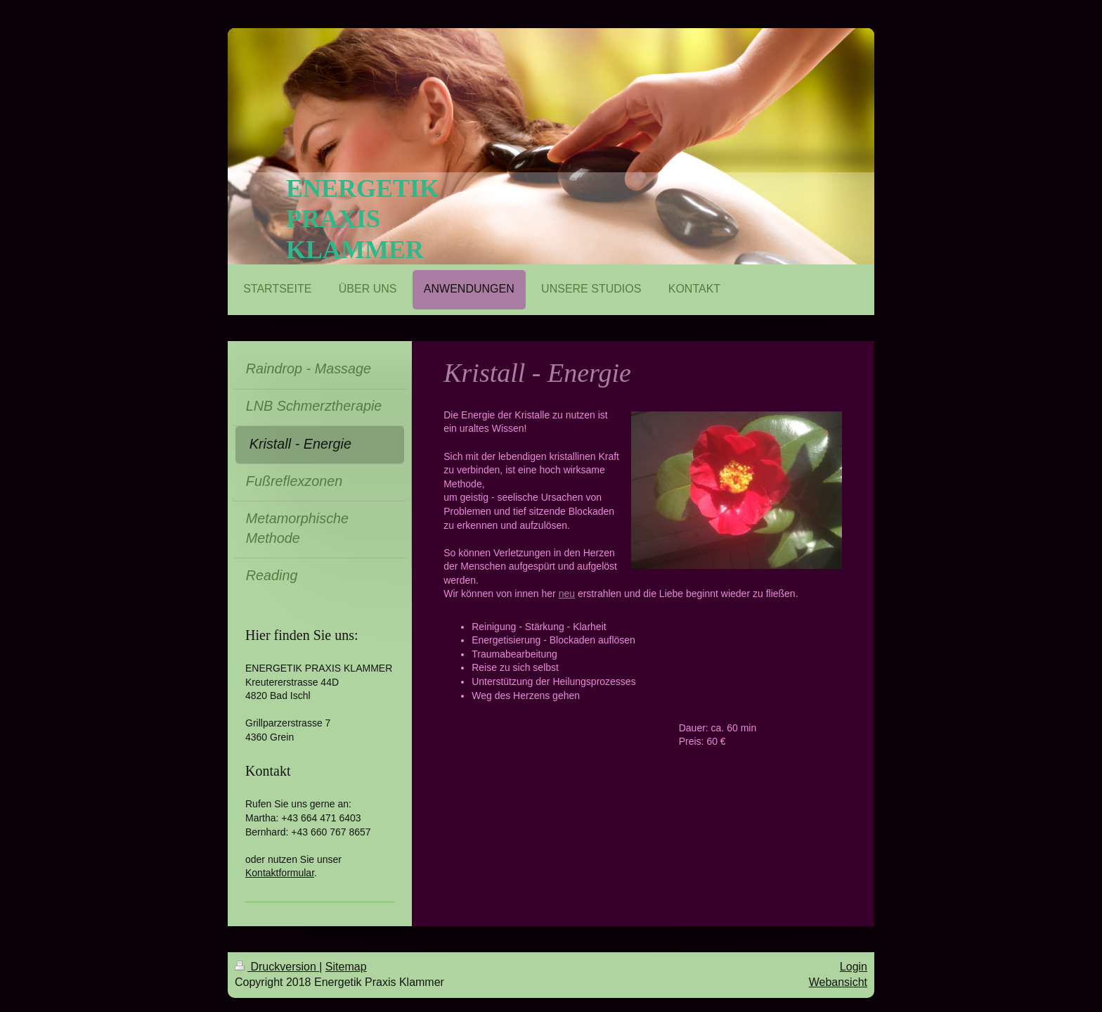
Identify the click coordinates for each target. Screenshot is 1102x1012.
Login (853, 967)
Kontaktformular (279, 872)
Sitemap (346, 967)
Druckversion (277, 967)
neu (567, 593)
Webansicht (838, 982)
